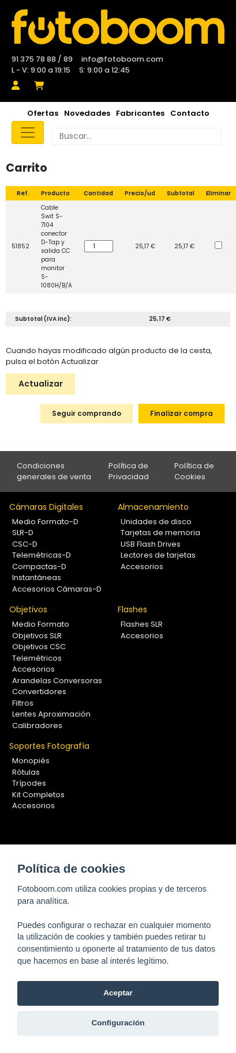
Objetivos (28, 609)
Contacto (189, 113)
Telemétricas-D (41, 555)
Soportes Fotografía (49, 746)
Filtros (22, 703)
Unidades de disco (156, 521)
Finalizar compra (181, 413)
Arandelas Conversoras (57, 680)
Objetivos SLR (37, 635)
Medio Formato (40, 624)
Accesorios (142, 566)
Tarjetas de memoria (160, 532)
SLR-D (22, 532)
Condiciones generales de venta (54, 471)
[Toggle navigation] (28, 132)
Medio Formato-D (45, 521)
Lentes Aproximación (51, 714)
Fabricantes (140, 113)
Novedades (87, 113)
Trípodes (29, 783)
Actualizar (40, 383)
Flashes (132, 609)
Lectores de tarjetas (158, 555)
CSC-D (25, 544)
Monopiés (31, 760)
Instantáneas (36, 577)
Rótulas (26, 772)
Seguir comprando (86, 413)
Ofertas (42, 113)
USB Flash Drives (151, 544)
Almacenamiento (153, 507)
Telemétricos (37, 658)
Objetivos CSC (39, 646)
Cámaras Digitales (46, 507)
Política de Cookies (194, 471)
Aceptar (118, 992)
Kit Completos (38, 794)
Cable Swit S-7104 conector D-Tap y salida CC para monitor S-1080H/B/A (56, 246)
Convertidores (39, 691)
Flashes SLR (142, 624)
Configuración (117, 1022)
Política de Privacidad (128, 471)
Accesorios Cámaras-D (57, 589)
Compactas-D (39, 566)
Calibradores (37, 725)
